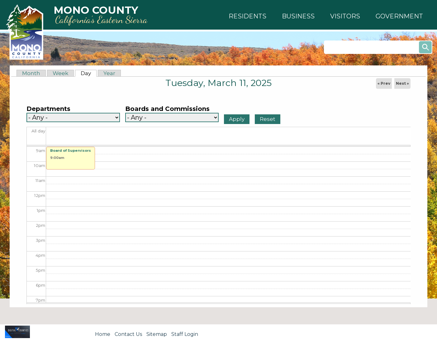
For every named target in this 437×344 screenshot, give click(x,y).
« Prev (384, 83)
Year (109, 73)
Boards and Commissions (167, 108)
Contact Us (128, 334)
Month (31, 73)
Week (60, 73)
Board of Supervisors (70, 150)
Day (89, 73)
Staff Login (184, 334)
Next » (402, 83)
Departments (48, 108)
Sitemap (156, 334)
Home (102, 334)
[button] (247, 16)
